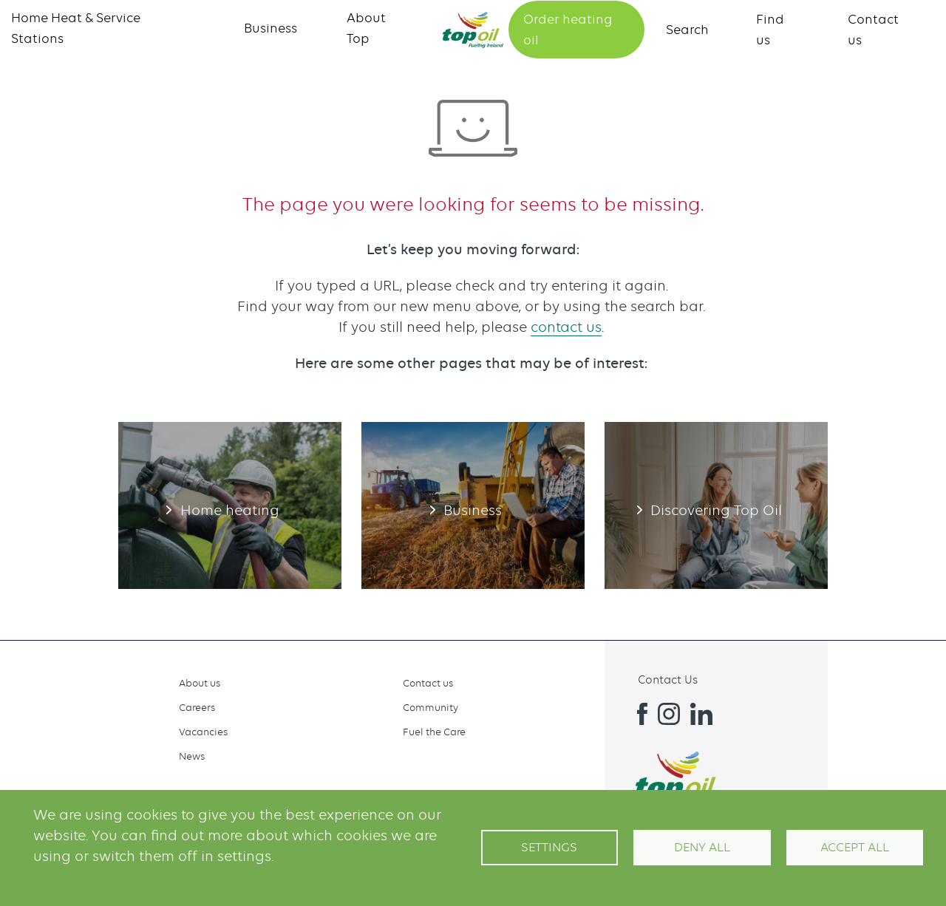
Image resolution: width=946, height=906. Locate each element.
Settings (549, 847)
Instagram (669, 714)
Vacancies (203, 732)
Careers (197, 707)
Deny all (702, 847)
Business (270, 28)
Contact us (428, 683)
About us (199, 683)
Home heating (229, 505)
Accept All (854, 847)
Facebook (636, 714)
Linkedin (701, 714)
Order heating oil (567, 29)
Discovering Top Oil (716, 505)
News (192, 756)
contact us (566, 327)
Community (430, 707)
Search (687, 29)
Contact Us (668, 680)
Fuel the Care (434, 732)
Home (473, 30)
